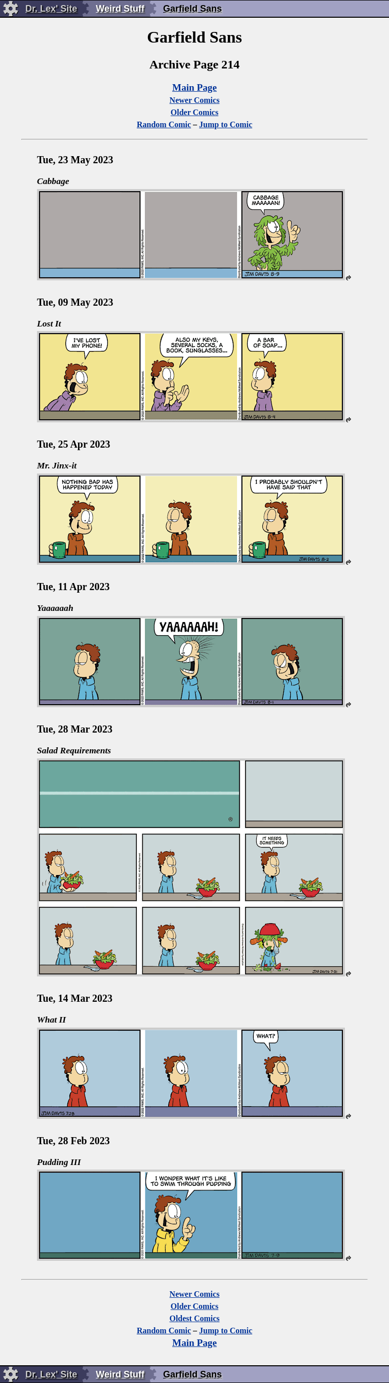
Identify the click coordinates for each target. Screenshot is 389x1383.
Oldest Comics (194, 1318)
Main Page (194, 87)
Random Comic (164, 124)
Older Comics (194, 112)
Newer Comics (195, 100)
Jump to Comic (225, 124)
